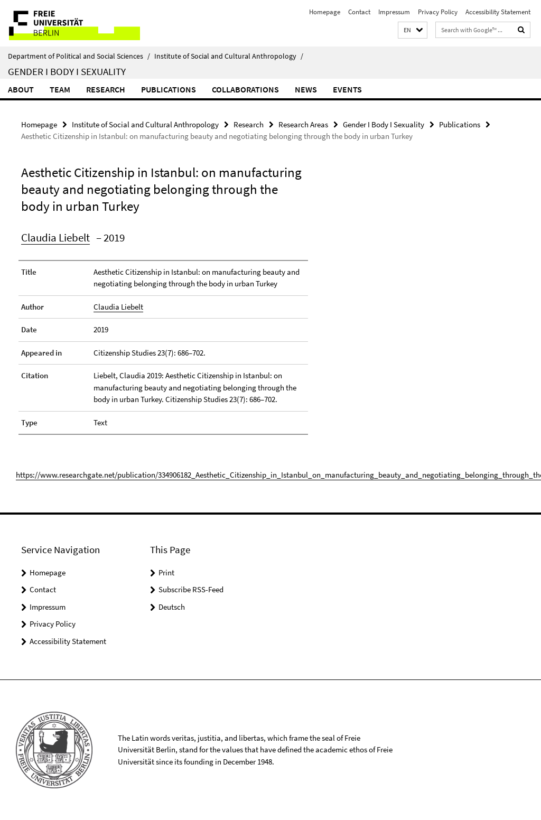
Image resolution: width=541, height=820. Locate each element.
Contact (359, 11)
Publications (168, 89)
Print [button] (166, 572)
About (21, 89)
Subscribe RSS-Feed (190, 589)
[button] (412, 30)
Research (105, 89)
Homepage (324, 11)
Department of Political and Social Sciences (79, 56)
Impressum (394, 11)
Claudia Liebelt (55, 237)
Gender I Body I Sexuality (67, 71)
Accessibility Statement (497, 11)
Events (347, 89)
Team (60, 89)
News (306, 89)
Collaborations (245, 89)
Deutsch (171, 607)
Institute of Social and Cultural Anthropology (228, 56)
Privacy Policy (438, 11)
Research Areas (303, 124)
